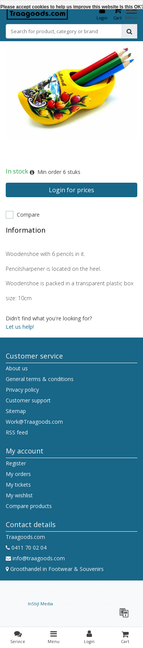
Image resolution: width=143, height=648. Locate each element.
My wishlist (19, 495)
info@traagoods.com (35, 558)
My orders (18, 474)
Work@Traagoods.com (34, 421)
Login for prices (71, 190)
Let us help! (20, 326)
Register (16, 463)
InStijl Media (40, 603)
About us (17, 368)
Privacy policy (22, 389)
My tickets (18, 484)
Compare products (29, 506)
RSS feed (17, 432)
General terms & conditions (40, 379)
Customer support (28, 400)
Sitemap (16, 411)
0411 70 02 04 (26, 547)
